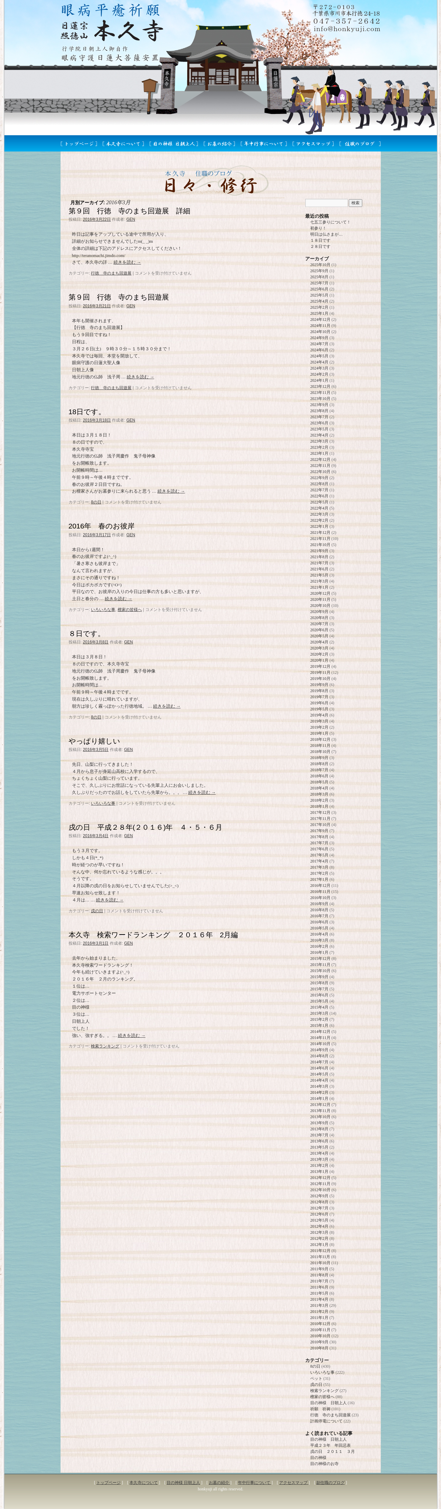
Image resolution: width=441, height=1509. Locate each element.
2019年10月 (320, 678)
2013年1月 (319, 1171)
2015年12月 (320, 958)
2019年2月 (319, 727)
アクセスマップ (294, 1482)
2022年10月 (320, 471)
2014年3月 (319, 1086)
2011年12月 (320, 1250)
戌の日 (97, 911)
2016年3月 (319, 940)
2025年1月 (319, 313)
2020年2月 (319, 654)
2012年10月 (320, 1189)
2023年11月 (320, 392)
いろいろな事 (103, 609)
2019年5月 (319, 709)
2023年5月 (319, 429)
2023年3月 (319, 441)
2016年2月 (319, 946)
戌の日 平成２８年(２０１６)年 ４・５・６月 (146, 827)
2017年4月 (319, 861)
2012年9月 (319, 1196)
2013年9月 (319, 1123)
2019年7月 (319, 696)
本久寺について (143, 1482)
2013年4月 (319, 1153)
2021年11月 (320, 538)
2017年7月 (319, 843)
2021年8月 (319, 557)
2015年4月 (319, 1007)
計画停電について (326, 1421)
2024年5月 (319, 356)
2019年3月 (319, 721)
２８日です (320, 246)
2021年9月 (319, 550)
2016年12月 (320, 885)
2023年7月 (319, 417)
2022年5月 (319, 502)
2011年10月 (320, 1262)
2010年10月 (320, 1336)
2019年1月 (319, 733)
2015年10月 (320, 970)
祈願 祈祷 (320, 1409)
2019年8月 (319, 690)
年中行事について (254, 1482)
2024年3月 (319, 368)
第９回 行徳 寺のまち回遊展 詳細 (129, 211)
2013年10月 (320, 1116)
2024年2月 (319, 374)
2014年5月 (319, 1074)
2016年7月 (319, 916)
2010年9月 (319, 1342)
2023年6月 (319, 423)
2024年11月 (320, 325)
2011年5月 (319, 1293)
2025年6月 (319, 289)
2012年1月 (319, 1244)
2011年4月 (319, 1299)
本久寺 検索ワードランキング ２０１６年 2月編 (153, 935)
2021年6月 (319, 569)
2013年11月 (320, 1110)
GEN (130, 219)
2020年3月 (319, 648)
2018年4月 (319, 788)
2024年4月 (319, 362)
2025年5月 (319, 295)
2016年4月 (319, 934)
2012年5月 (319, 1220)
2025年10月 (320, 264)
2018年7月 (319, 770)
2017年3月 (319, 867)
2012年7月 (319, 1208)
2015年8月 (319, 983)
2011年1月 (319, 1317)
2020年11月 (320, 599)
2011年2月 (319, 1311)
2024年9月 (319, 337)
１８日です (320, 240)
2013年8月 (319, 1129)
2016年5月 (319, 928)
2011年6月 (319, 1287)
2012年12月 (320, 1177)
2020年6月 (319, 630)
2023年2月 (319, 447)
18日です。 (87, 412)
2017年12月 (320, 812)
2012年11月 (320, 1183)
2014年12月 (320, 1031)
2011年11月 (320, 1256)
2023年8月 (319, 410)
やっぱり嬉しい (94, 741)
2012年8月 (319, 1202)
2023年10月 (320, 398)
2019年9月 (319, 684)
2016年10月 (320, 897)
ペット (316, 1378)
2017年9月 (319, 830)
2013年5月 (319, 1147)
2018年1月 (319, 806)
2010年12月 (320, 1323)
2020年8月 (319, 617)
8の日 (96, 502)
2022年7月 (319, 490)
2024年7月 (319, 343)
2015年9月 (319, 976)
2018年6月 (319, 776)
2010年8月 (319, 1348)
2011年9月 (319, 1269)
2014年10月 (320, 1043)
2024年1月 (319, 380)
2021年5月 (319, 575)
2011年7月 (319, 1281)
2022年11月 (320, 465)
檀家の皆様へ (130, 609)
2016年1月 (319, 952)
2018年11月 (320, 745)
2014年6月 (319, 1068)
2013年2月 (319, 1165)
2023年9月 (319, 404)
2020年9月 (319, 611)
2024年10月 (320, 331)
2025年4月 (319, 301)
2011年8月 (319, 1275)
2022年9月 (319, 477)
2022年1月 (319, 526)
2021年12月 (320, 532)
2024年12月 (320, 319)
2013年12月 (320, 1104)
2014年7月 (319, 1062)
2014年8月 (319, 1056)
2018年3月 (319, 794)
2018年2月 (319, 800)
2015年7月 (319, 989)
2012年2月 (319, 1238)
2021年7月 (319, 563)
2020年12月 (320, 593)
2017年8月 (319, 836)
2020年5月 (319, 636)
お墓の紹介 (219, 1482)
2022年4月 (319, 508)
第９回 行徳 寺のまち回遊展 (119, 297)
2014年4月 (319, 1080)
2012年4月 (319, 1226)
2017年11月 (320, 818)
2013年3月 (319, 1159)
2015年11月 (320, 964)
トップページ (108, 1482)
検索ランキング (105, 1046)
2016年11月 (320, 891)
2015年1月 (319, 1025)
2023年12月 (320, 386)
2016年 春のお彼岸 (102, 526)
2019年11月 (320, 672)
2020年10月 (320, 605)
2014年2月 (319, 1092)
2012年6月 (319, 1214)
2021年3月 (319, 581)
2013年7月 (319, 1135)
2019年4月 (319, 715)
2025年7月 (319, 283)
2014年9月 (319, 1049)
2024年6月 (319, 350)
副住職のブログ (330, 1482)
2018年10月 (320, 751)
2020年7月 (319, 623)
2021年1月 (319, 587)
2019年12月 (320, 666)
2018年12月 (320, 739)
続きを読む (127, 262)
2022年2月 (319, 520)
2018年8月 (319, 763)
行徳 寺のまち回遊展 (111, 273)
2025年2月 (319, 307)
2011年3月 (319, 1305)
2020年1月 (319, 660)
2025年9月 (319, 270)
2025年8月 (319, 277)
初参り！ (318, 228)
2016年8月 (319, 909)
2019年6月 (319, 703)
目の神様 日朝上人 (328, 1402)
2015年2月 (319, 1019)
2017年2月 (319, 873)
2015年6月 (319, 995)
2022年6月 (319, 496)
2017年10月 (320, 824)
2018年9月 (319, 757)
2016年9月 (319, 903)
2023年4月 (319, 435)
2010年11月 (320, 1329)
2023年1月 (319, 453)
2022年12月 (320, 459)
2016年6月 (319, 922)
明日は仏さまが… (326, 234)
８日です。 (87, 633)
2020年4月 (319, 642)
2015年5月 (319, 1001)
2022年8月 (319, 483)
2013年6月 (319, 1141)
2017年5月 (319, 855)
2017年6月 (319, 849)
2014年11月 (320, 1037)
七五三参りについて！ (330, 222)
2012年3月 (319, 1232)
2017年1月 (319, 879)
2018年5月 (319, 782)
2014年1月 (319, 1098)
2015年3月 (319, 1013)
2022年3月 (319, 514)
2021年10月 (320, 544)
